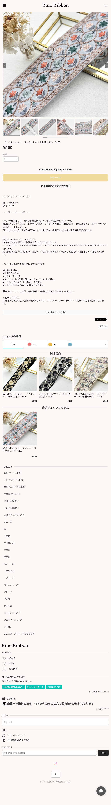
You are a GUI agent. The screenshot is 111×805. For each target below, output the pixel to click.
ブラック (9, 578)
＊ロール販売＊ (11, 501)
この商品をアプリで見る (55, 312)
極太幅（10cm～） (12, 494)
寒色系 (7, 550)
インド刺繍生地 (11, 508)
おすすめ (8, 606)
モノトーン (9, 564)
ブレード (8, 592)
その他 (7, 536)
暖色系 (7, 557)
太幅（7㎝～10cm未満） (15, 487)
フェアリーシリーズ (13, 620)
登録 (103, 753)
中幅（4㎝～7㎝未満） (14, 480)
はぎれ (7, 599)
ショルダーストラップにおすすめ (19, 634)
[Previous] (4, 65)
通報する (103, 326)
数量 (5, 154)
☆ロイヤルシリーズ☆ (14, 515)
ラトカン (8, 627)
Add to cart (55, 177)
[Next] (106, 65)
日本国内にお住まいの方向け (55, 186)
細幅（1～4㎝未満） (13, 473)
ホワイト (9, 571)
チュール (8, 522)
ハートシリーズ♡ (12, 613)
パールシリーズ (11, 585)
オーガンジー (10, 543)
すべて (13, 344)
